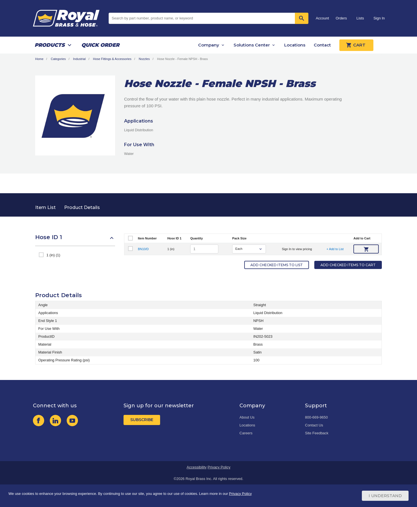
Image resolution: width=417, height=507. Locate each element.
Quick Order (100, 45)
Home (39, 59)
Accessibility (197, 467)
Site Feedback (316, 433)
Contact (322, 45)
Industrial (79, 59)
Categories (58, 59)
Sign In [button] (379, 18)
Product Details (82, 207)
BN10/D (143, 249)
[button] (75, 240)
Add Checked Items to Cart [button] (348, 265)
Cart (356, 45)
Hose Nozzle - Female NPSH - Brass (182, 59)
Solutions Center (252, 45)
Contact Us (314, 425)
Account (322, 18)
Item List (45, 207)
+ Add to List (335, 249)
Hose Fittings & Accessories (112, 59)
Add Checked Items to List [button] (276, 265)
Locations (294, 45)
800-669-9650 (316, 417)
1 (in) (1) (53, 255)
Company (208, 45)
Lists (360, 18)
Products (50, 45)
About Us (246, 417)
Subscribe (141, 419)
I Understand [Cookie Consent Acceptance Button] (385, 495)
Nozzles (144, 59)
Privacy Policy (219, 467)
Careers (245, 433)
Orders (341, 18)
